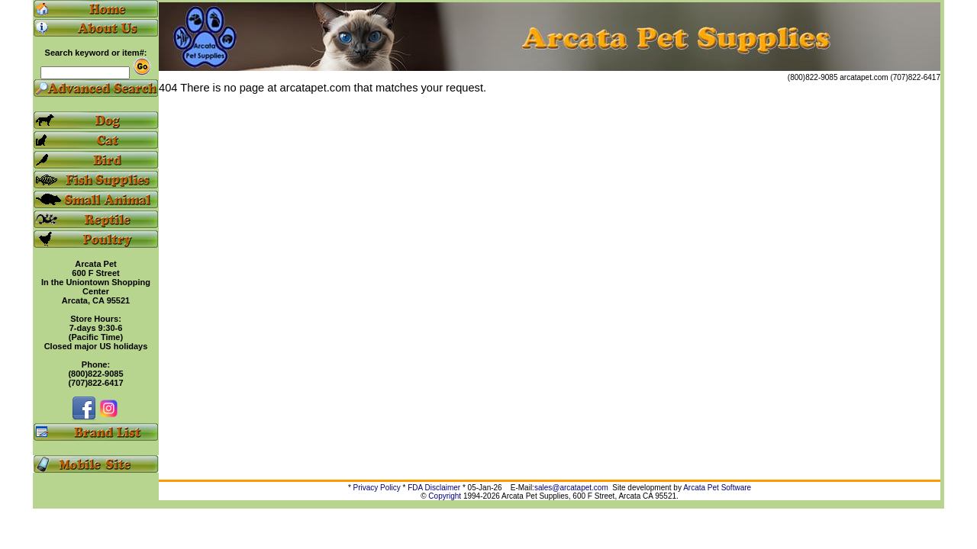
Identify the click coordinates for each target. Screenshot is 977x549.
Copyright (444, 496)
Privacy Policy (377, 487)
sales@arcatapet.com (571, 487)
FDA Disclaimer (434, 487)
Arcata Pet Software (717, 487)
